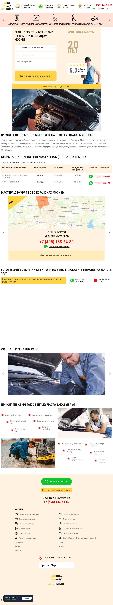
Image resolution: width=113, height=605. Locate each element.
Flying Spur (26, 147)
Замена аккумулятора (24, 523)
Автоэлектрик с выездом (10, 162)
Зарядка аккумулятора (25, 519)
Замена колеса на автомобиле (42, 415)
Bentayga (17, 147)
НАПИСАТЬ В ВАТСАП (56, 481)
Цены (23, 162)
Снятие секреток (32, 162)
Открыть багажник (67, 519)
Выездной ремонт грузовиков (27, 514)
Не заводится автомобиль (45, 421)
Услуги (61, 542)
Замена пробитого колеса (13, 415)
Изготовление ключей (68, 523)
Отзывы (61, 546)
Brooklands (105, 143)
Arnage (53, 147)
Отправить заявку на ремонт (35, 76)
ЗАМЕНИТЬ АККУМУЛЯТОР (36, 19)
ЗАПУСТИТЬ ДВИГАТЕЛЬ (17, 19)
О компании (19, 542)
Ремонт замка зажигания (25, 538)
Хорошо (27, 598)
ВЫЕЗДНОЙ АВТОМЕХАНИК (95, 19)
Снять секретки (22, 533)
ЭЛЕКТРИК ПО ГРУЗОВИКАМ (74, 19)
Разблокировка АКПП (68, 533)
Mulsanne (87, 143)
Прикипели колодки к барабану (72, 444)
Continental (96, 143)
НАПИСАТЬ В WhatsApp (57, 246)
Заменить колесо (23, 528)
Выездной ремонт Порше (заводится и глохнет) (77, 538)
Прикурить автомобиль (69, 514)
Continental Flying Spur (40, 147)
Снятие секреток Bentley (11, 182)
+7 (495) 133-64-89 (102, 4)
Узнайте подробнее (10, 599)
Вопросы (18, 550)
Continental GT (7, 147)
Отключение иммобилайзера (71, 528)
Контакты (18, 546)
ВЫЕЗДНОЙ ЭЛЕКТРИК (54, 19)
